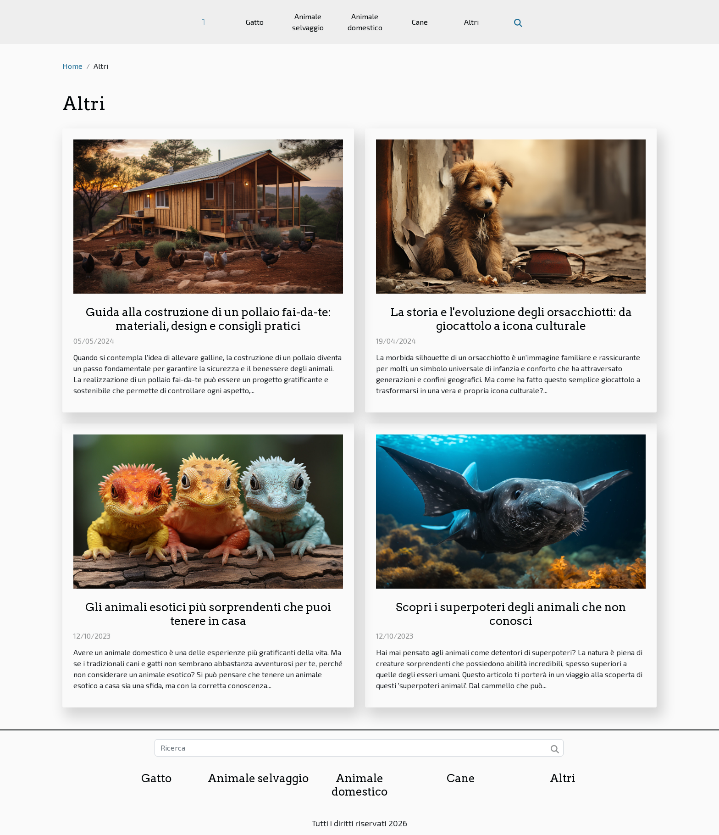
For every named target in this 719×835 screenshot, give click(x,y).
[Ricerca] (359, 748)
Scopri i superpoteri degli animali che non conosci (511, 614)
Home (72, 65)
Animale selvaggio (308, 22)
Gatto (255, 21)
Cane (420, 21)
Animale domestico (365, 22)
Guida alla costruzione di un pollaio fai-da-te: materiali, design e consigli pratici (208, 319)
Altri (471, 21)
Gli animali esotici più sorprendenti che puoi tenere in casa (208, 614)
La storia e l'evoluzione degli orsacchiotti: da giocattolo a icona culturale (511, 319)
